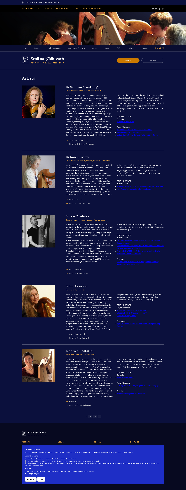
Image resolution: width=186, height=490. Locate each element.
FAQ (118, 48)
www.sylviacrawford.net (79, 334)
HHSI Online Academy (88, 8)
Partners (131, 48)
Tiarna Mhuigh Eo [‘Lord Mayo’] (129, 132)
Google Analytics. (34, 474)
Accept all (30, 479)
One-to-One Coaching (76, 48)
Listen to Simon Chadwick (79, 273)
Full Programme (54, 48)
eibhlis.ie (72, 401)
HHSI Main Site (30, 8)
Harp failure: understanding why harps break (134, 189)
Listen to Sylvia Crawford (79, 338)
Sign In (152, 60)
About (107, 48)
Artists (94, 48)
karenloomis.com (76, 199)
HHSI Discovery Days (57, 8)
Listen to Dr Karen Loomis (80, 203)
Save (41, 479)
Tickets (159, 48)
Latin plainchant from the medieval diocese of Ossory (137, 135)
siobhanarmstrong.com (78, 140)
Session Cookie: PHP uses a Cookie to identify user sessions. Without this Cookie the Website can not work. (63, 461)
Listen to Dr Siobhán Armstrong (82, 144)
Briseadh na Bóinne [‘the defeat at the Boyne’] (134, 129)
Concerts (37, 48)
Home (24, 48)
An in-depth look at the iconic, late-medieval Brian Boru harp (140, 186)
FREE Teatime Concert (125, 377)
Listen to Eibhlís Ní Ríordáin (80, 405)
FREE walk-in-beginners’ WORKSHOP (131, 393)
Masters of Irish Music (125, 122)
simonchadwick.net (77, 269)
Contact (145, 48)
